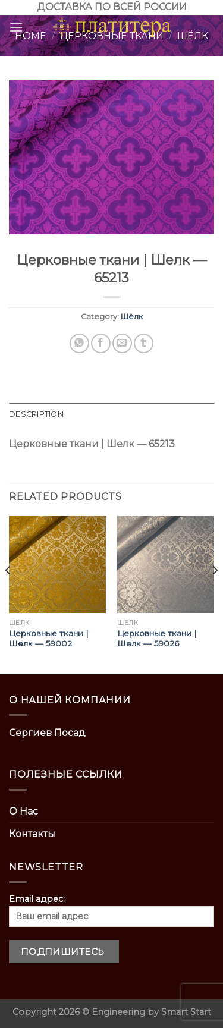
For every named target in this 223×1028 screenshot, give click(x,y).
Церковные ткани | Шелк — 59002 (49, 638)
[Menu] (16, 27)
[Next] (215, 594)
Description (36, 414)
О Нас (23, 811)
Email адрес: (111, 910)
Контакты (32, 834)
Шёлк (132, 316)
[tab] (111, 414)
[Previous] (8, 594)
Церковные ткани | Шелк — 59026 (157, 638)
